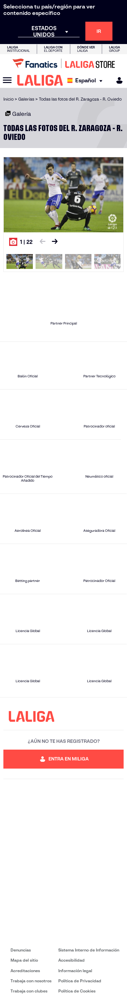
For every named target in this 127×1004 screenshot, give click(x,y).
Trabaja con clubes (28, 991)
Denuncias (20, 950)
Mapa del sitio (24, 960)
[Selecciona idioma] (86, 80)
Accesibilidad (71, 960)
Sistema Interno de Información (88, 950)
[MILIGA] (117, 80)
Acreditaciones (25, 970)
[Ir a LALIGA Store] (63, 63)
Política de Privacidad (79, 981)
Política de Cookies (77, 991)
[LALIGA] (40, 80)
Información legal (75, 970)
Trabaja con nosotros (30, 981)
